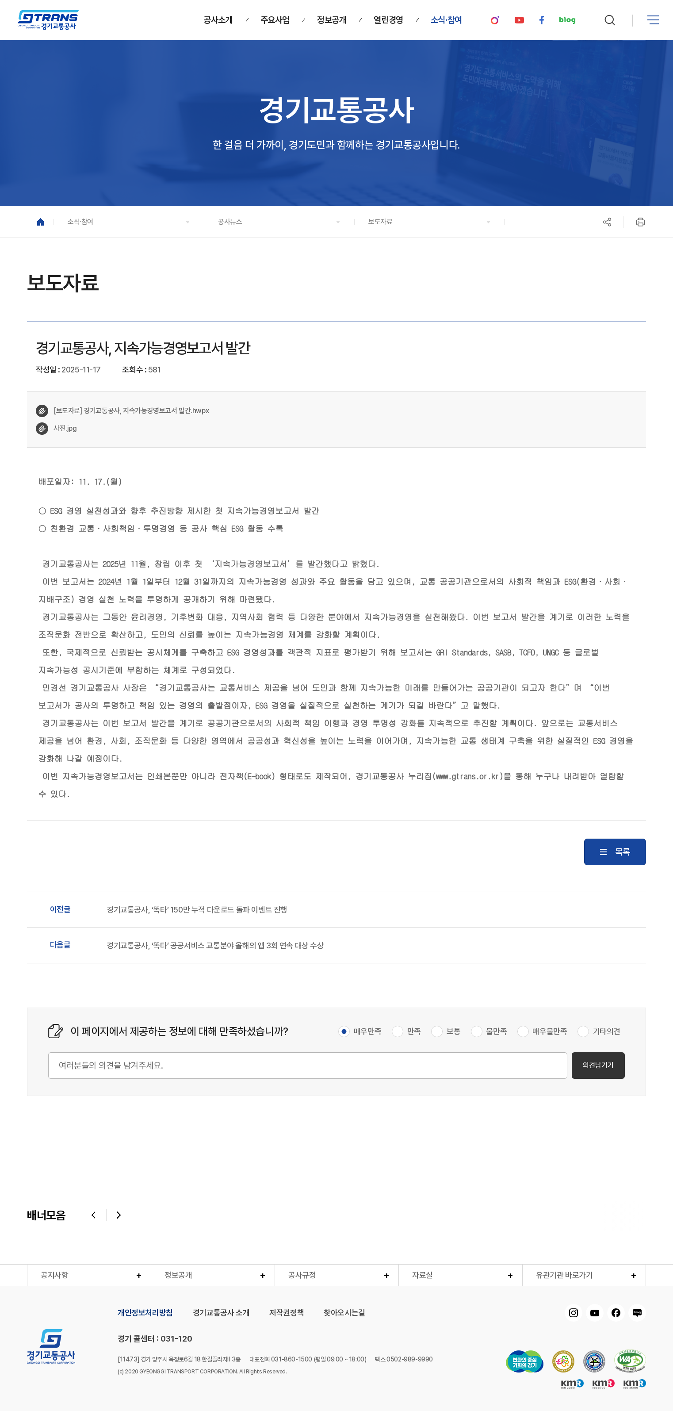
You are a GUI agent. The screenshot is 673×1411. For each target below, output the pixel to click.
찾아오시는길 (344, 1313)
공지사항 (54, 1275)
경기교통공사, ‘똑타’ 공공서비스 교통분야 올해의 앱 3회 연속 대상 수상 (215, 946)
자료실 (422, 1275)
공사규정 (302, 1275)
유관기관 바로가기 (564, 1275)
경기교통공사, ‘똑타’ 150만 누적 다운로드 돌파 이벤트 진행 (197, 910)
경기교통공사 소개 (221, 1313)
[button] (129, 222)
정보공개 (178, 1275)
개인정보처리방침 (145, 1313)
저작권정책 (286, 1313)
